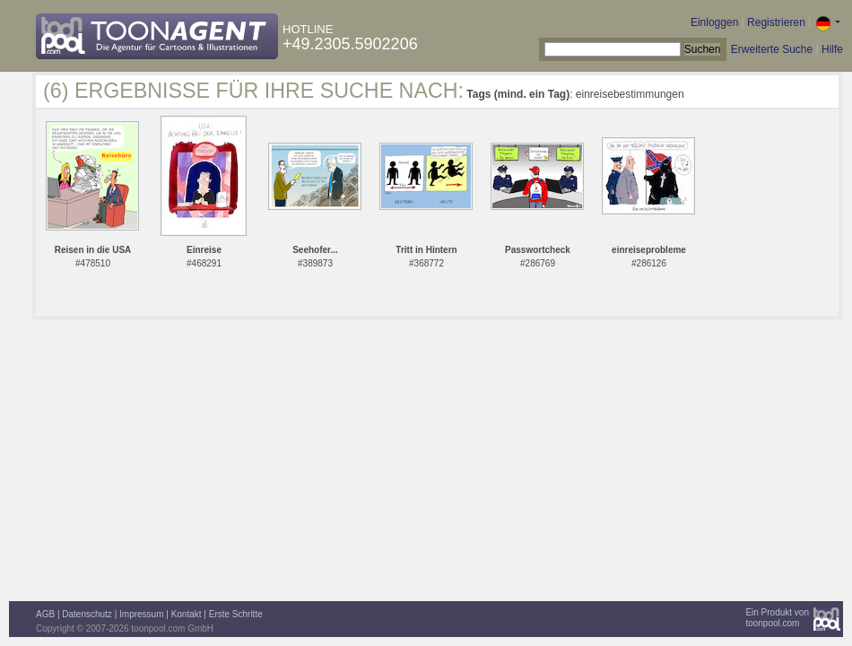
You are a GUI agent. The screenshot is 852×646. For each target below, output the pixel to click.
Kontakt (186, 614)
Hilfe (832, 49)
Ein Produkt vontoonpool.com (777, 617)
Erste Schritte (236, 614)
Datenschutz (87, 614)
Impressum (141, 614)
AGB (45, 614)
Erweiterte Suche (772, 49)
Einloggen (714, 22)
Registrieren (776, 22)
